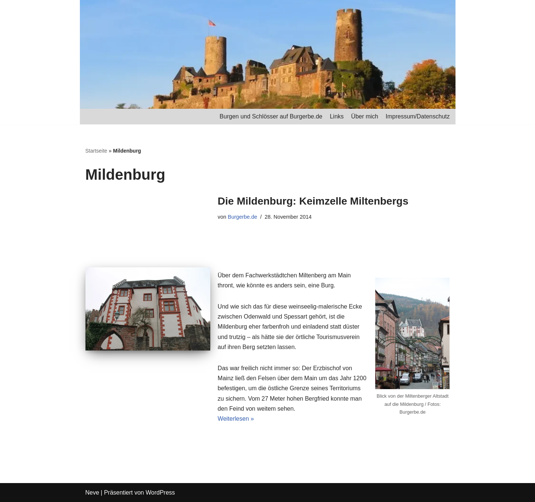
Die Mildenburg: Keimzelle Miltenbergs (313, 201)
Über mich (364, 116)
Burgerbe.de (242, 217)
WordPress (160, 492)
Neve (92, 492)
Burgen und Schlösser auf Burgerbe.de (271, 116)
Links (337, 116)
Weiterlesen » (236, 418)
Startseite (96, 151)
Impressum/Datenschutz (418, 116)
